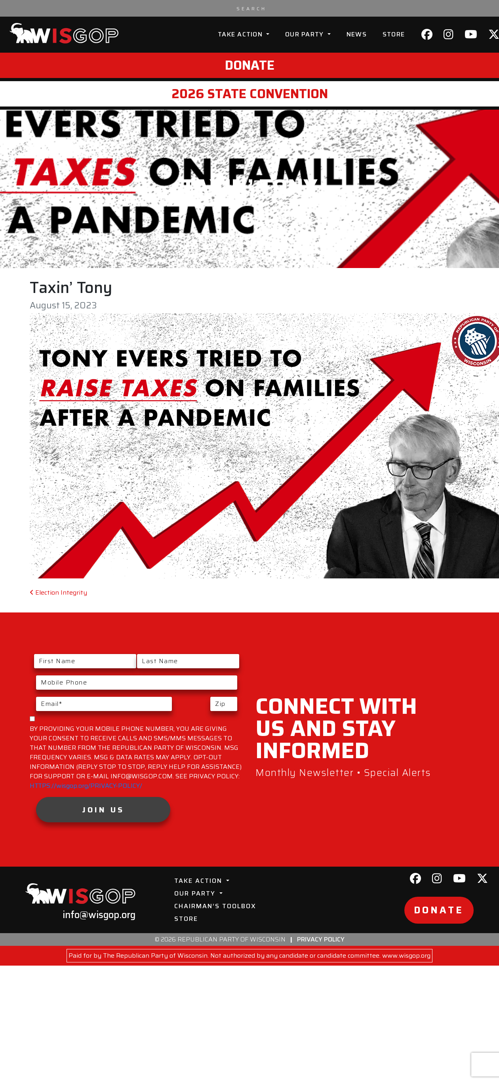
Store (394, 34)
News (357, 34)
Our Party (305, 34)
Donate (249, 65)
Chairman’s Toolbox (215, 906)
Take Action (241, 34)
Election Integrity (58, 592)
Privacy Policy (321, 939)
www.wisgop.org (406, 955)
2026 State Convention (249, 94)
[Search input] (251, 8)
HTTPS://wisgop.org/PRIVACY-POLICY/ (86, 786)
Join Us (103, 809)
